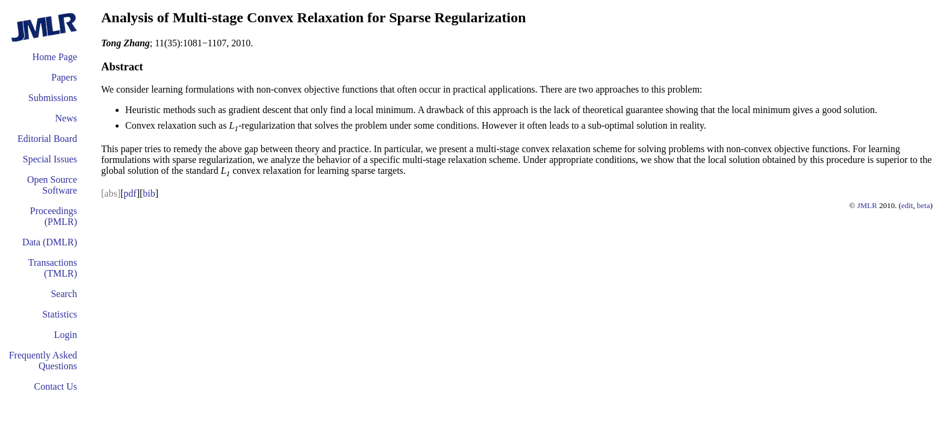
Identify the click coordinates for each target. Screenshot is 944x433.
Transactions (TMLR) (52, 267)
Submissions (52, 98)
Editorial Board (47, 139)
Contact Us (55, 386)
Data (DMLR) (49, 242)
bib (149, 193)
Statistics (59, 314)
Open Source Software (52, 184)
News (66, 118)
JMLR (867, 205)
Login (65, 335)
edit (907, 205)
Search (64, 294)
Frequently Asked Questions (43, 360)
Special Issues (50, 159)
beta (923, 205)
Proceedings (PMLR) (53, 216)
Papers (64, 77)
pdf (129, 193)
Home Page (55, 57)
